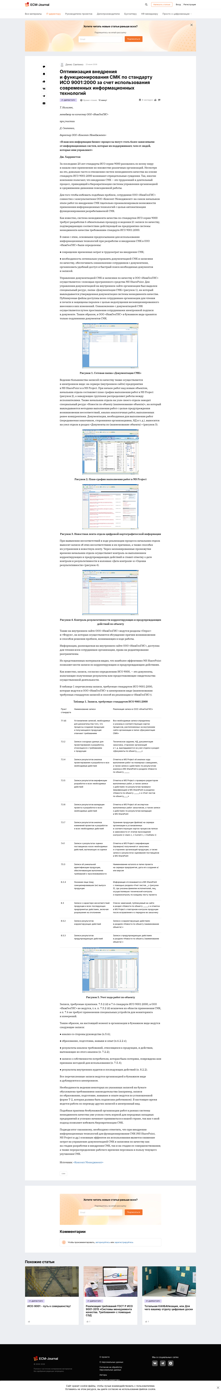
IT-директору (53, 13)
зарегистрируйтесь (123, 1242)
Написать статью (161, 4)
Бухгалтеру (130, 13)
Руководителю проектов (78, 13)
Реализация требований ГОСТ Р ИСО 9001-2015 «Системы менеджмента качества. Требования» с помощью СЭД (109, 1311)
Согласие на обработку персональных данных (111, 1368)
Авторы (103, 1375)
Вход (178, 4)
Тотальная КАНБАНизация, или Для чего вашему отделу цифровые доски (168, 1308)
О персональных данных (111, 1362)
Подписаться (133, 39)
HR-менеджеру (149, 13)
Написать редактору (110, 1380)
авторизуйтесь (103, 1242)
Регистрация (190, 4)
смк (63, 1173)
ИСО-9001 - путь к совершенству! (49, 1306)
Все (33, 13)
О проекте (105, 1357)
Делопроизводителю (108, 13)
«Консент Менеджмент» (88, 1162)
